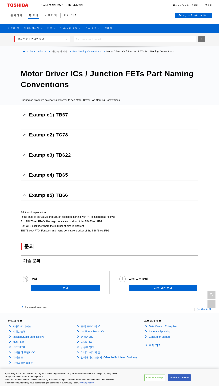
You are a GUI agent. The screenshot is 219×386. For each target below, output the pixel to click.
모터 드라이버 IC (90, 326)
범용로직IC (87, 347)
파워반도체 (19, 331)
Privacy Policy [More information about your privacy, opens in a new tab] (87, 383)
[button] (187, 5)
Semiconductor (38, 51)
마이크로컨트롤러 (23, 362)
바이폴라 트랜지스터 (24, 352)
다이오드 (18, 357)
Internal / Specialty (159, 331)
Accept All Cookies (179, 378)
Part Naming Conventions (87, 51)
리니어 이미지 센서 (92, 352)
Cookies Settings (154, 378)
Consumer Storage (159, 336)
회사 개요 (155, 345)
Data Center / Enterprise (163, 326)
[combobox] (135, 39)
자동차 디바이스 (22, 326)
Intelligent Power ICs (92, 331)
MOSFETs (18, 342)
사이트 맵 (206, 309)
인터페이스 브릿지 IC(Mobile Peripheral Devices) (109, 357)
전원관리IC (87, 336)
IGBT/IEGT (19, 347)
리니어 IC (86, 342)
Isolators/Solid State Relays (28, 336)
